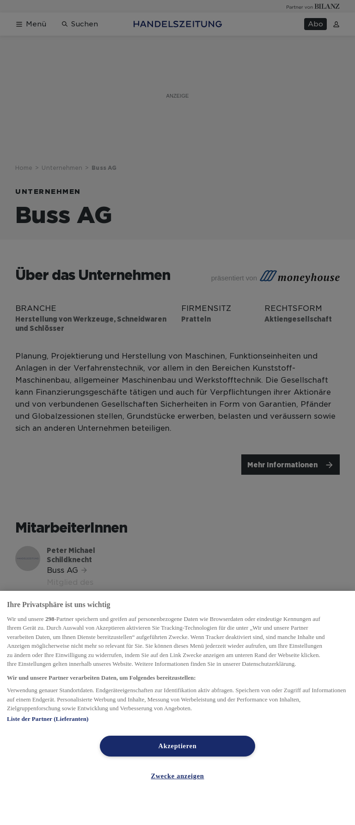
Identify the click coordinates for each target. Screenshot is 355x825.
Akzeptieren (178, 746)
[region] (177, 708)
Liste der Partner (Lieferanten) (47, 718)
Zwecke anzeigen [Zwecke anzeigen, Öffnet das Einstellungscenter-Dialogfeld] (177, 776)
